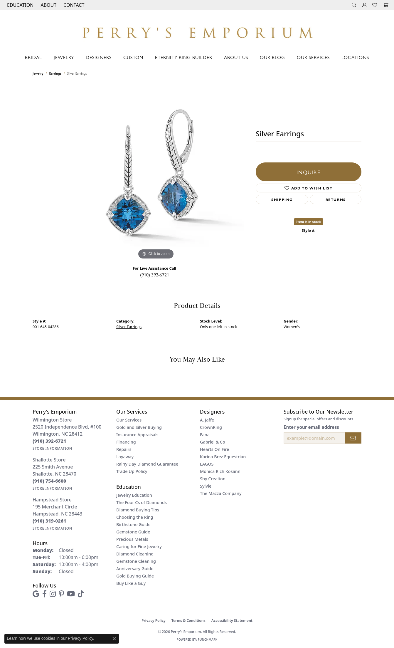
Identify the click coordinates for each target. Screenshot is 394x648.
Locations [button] (355, 57)
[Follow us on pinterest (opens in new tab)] (61, 593)
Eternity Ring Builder (183, 57)
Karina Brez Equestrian (223, 456)
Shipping (282, 199)
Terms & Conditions (188, 620)
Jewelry (64, 57)
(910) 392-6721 (154, 274)
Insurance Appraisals (137, 434)
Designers (99, 57)
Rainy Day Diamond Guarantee (147, 464)
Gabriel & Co (212, 442)
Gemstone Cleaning (136, 561)
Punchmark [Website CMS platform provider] (208, 639)
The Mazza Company (221, 493)
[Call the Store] (49, 441)
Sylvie (205, 486)
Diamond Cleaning (135, 554)
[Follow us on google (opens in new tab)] (36, 593)
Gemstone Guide (133, 532)
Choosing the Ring (134, 517)
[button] (19, 5)
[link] (73, 5)
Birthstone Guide (133, 524)
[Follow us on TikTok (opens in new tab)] (81, 593)
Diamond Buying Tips (137, 510)
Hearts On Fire (214, 449)
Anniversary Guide (135, 568)
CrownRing (211, 427)
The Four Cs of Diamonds (141, 502)
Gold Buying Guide (135, 576)
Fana (205, 434)
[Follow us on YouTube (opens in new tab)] (71, 593)
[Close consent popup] (114, 638)
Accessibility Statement (231, 620)
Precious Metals (132, 539)
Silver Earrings (129, 326)
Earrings (55, 73)
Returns (336, 199)
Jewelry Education (134, 495)
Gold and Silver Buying (139, 427)
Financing (126, 442)
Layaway (125, 456)
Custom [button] (133, 57)
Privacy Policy (154, 620)
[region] (156, 173)
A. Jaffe (207, 420)
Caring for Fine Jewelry (139, 546)
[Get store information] (52, 448)
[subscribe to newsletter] (353, 438)
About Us (236, 57)
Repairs (123, 449)
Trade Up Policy (131, 471)
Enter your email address (311, 427)
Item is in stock (308, 221)
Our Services (313, 57)
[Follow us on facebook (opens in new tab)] (44, 593)
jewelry (38, 73)
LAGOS (206, 464)
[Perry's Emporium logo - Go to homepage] (196, 31)
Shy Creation (212, 478)
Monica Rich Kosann (220, 471)
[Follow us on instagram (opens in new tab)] (53, 593)
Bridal (33, 57)
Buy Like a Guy (131, 583)
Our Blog (272, 57)
